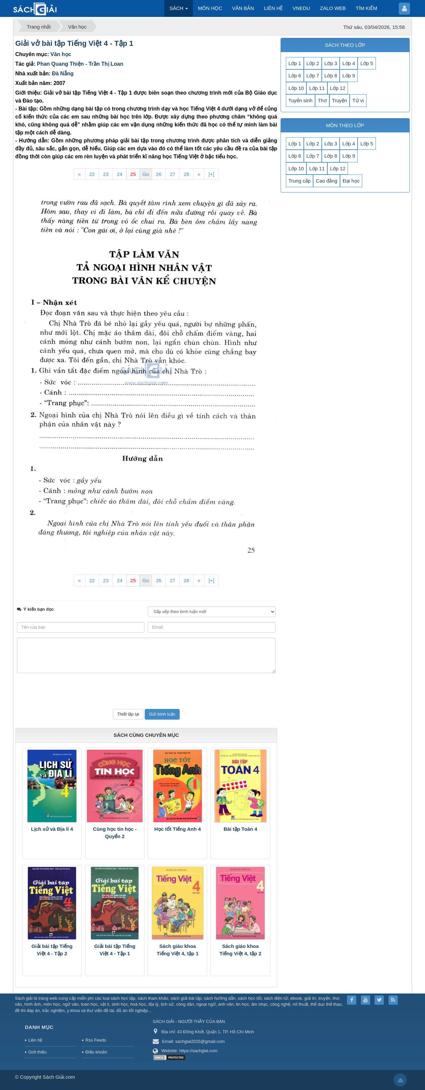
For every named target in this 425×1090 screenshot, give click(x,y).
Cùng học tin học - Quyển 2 (114, 832)
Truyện (339, 100)
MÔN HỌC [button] (210, 8)
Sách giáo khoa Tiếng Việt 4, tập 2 (240, 950)
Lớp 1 (295, 63)
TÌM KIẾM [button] (366, 8)
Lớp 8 (330, 75)
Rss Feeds (95, 1040)
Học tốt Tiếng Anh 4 (177, 829)
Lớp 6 (295, 75)
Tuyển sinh (300, 100)
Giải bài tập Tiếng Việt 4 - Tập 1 (114, 950)
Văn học (60, 54)
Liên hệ (35, 1040)
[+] (211, 174)
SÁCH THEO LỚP (345, 45)
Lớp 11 (317, 88)
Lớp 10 (296, 88)
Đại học (351, 181)
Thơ (322, 100)
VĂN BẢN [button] (243, 8)
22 (92, 174)
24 (120, 174)
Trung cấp (300, 181)
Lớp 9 (348, 75)
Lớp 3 (330, 63)
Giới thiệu (37, 1052)
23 (106, 174)
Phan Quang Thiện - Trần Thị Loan (80, 64)
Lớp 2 (312, 63)
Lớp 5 (366, 63)
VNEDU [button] (301, 8)
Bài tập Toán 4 (240, 829)
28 (186, 174)
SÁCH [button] (178, 10)
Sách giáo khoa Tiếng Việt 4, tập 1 (178, 950)
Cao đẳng (326, 181)
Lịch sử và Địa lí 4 (52, 829)
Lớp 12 (338, 88)
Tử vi (358, 100)
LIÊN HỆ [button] (273, 8)
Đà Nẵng (62, 73)
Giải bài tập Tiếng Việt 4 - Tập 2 (52, 950)
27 (172, 174)
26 (159, 174)
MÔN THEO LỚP (345, 125)
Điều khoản (96, 1052)
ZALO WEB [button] (333, 8)
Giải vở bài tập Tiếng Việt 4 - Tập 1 (74, 43)
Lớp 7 (312, 75)
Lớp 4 (348, 63)
